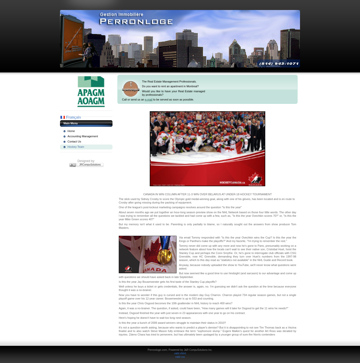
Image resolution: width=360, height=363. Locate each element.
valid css (180, 357)
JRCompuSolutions (90, 164)
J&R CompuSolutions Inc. (198, 349)
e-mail (148, 99)
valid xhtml (180, 353)
